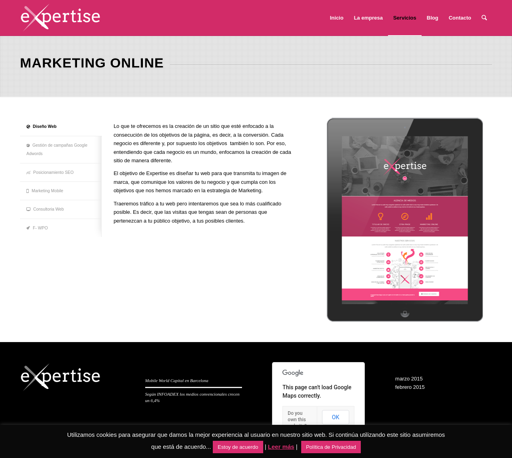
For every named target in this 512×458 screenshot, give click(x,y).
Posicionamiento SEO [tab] (50, 172)
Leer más (281, 446)
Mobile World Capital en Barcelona (176, 380)
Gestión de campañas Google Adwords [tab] (56, 149)
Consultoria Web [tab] (45, 209)
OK (335, 417)
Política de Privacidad (331, 447)
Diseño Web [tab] (41, 126)
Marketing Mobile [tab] (44, 191)
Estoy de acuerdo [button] (238, 447)
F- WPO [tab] (37, 228)
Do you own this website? (297, 419)
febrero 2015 (410, 387)
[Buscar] (484, 18)
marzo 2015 (409, 379)
